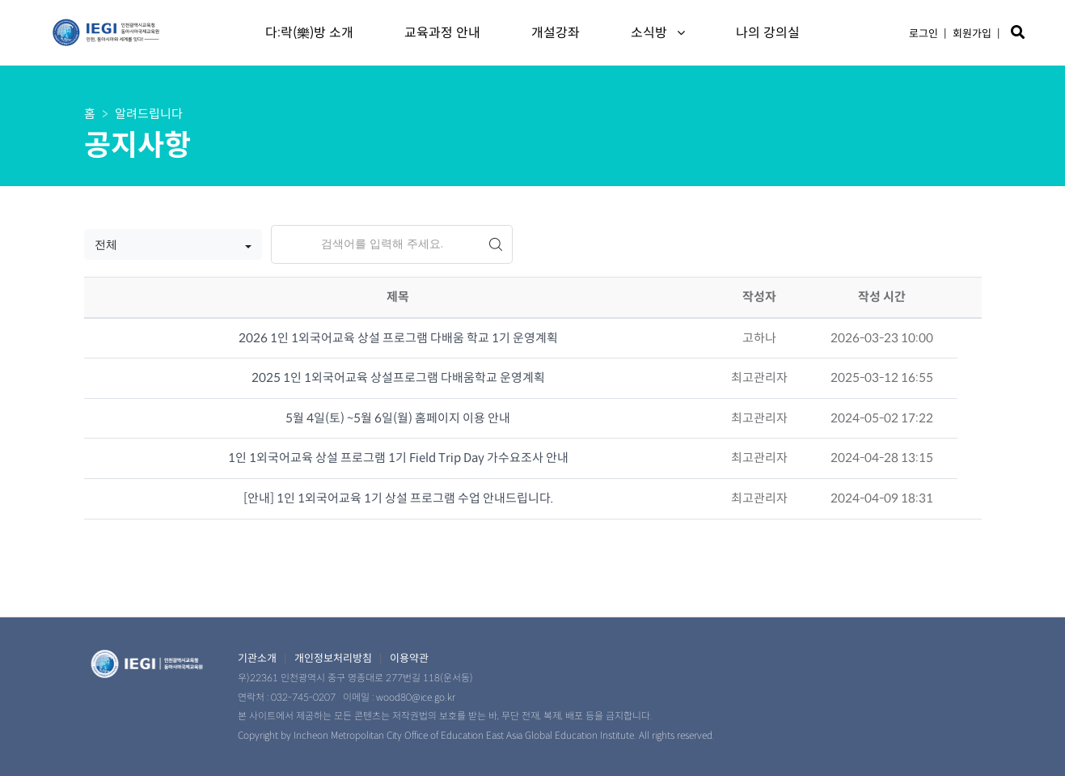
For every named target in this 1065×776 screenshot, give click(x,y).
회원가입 (972, 33)
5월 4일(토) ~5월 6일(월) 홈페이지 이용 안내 (397, 418)
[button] (173, 244)
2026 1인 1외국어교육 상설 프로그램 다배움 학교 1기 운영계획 (398, 338)
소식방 (658, 32)
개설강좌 (555, 32)
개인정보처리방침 (333, 658)
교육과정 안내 (442, 32)
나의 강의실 (768, 32)
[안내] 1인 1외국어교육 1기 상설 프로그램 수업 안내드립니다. (398, 498)
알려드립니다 (149, 113)
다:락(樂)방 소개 (309, 32)
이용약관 (409, 658)
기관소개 (257, 658)
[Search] (375, 244)
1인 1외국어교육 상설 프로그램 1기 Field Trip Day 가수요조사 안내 (398, 457)
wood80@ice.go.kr (415, 697)
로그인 (923, 33)
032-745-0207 (303, 697)
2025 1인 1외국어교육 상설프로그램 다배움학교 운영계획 (398, 377)
